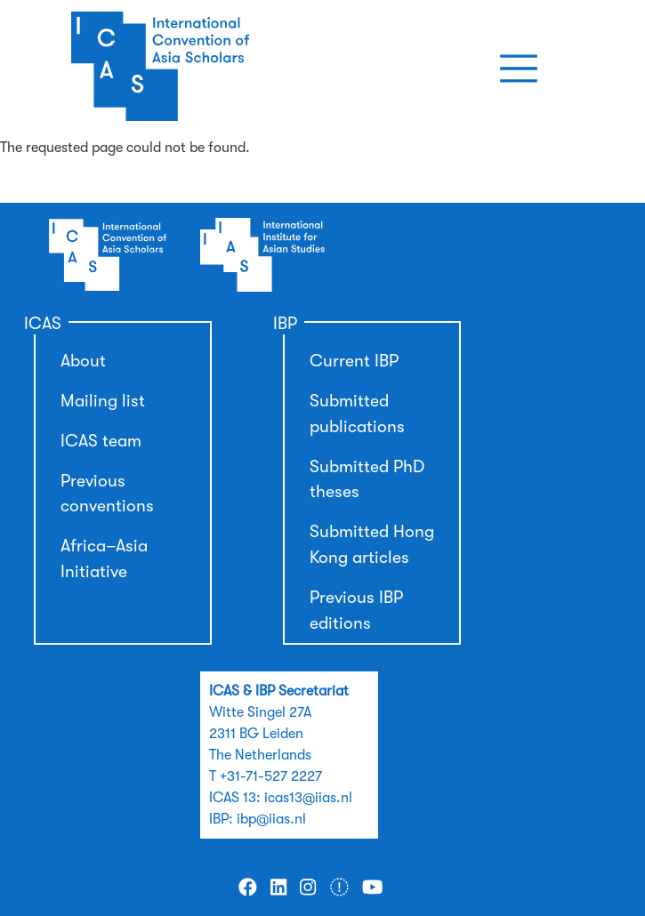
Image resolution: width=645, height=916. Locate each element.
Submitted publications (357, 414)
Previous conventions (107, 494)
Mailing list (102, 401)
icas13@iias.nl (308, 798)
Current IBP (354, 361)
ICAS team (100, 441)
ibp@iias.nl (271, 819)
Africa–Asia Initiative (104, 559)
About (83, 361)
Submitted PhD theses (367, 479)
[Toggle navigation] (518, 68)
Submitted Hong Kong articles (372, 544)
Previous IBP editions (356, 610)
